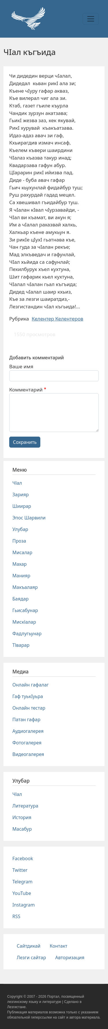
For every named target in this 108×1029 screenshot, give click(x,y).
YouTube (21, 893)
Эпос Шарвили (29, 517)
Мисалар (22, 552)
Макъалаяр (25, 587)
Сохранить (25, 442)
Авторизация (69, 957)
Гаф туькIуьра (27, 696)
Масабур (22, 829)
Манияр (21, 575)
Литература (25, 806)
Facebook (22, 858)
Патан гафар (26, 719)
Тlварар (20, 645)
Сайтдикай (29, 946)
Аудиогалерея (27, 731)
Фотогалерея (26, 742)
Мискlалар (24, 622)
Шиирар (21, 506)
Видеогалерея (28, 754)
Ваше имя (21, 366)
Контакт (58, 946)
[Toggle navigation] (91, 19)
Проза (19, 541)
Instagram (23, 905)
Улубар (20, 529)
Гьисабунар (25, 610)
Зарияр (20, 494)
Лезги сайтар (31, 957)
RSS (16, 916)
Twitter (19, 870)
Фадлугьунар (26, 633)
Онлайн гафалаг (30, 685)
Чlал (17, 483)
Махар (19, 564)
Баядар (20, 599)
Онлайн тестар (28, 708)
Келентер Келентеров (57, 318)
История (21, 817)
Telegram (22, 881)
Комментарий (26, 389)
